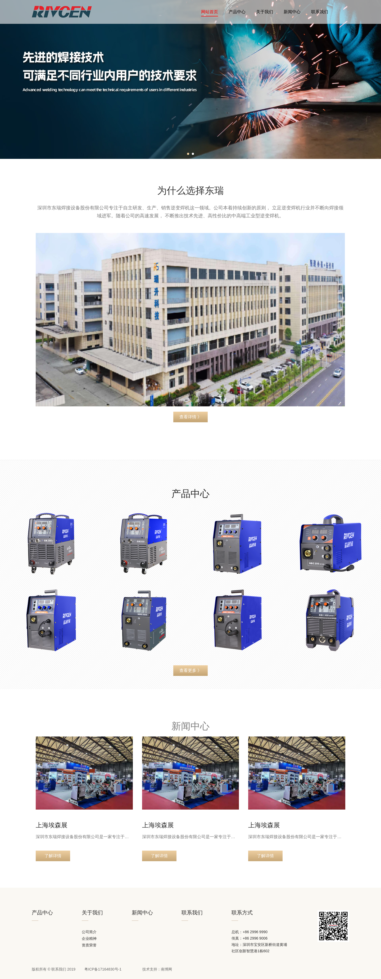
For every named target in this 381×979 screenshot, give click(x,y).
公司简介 (89, 932)
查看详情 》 (190, 417)
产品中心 (237, 12)
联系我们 (319, 12)
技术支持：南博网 (157, 969)
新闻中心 (292, 12)
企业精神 (89, 939)
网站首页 (209, 13)
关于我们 (264, 12)
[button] (188, 154)
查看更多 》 (190, 670)
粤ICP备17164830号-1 (102, 969)
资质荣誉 (89, 945)
